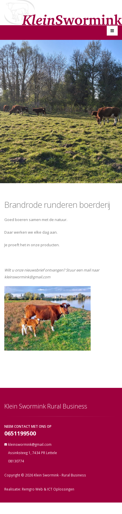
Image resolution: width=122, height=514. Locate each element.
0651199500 (20, 433)
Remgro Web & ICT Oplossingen (48, 489)
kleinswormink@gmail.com (30, 444)
